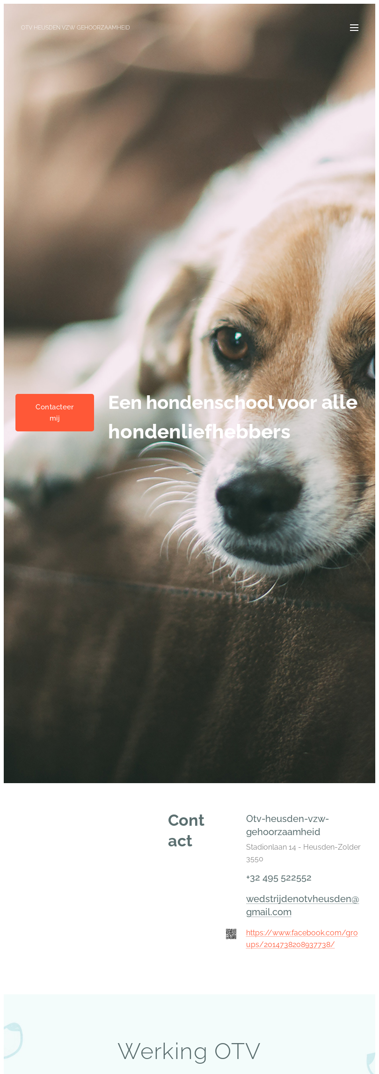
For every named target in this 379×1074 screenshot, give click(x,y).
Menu (354, 27)
